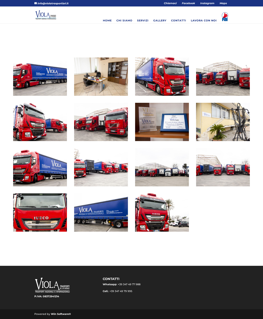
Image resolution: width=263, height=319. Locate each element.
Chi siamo (124, 20)
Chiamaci (170, 3)
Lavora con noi (204, 20)
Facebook (188, 3)
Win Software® (61, 314)
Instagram (207, 3)
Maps (223, 3)
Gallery (159, 20)
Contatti (178, 20)
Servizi (143, 20)
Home (107, 20)
